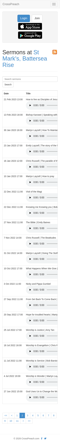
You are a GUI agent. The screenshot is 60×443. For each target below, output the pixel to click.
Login (23, 18)
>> (29, 421)
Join (37, 18)
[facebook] (41, 438)
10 (11, 421)
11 (17, 421)
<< (5, 415)
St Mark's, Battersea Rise (24, 58)
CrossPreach (11, 4)
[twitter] (45, 438)
